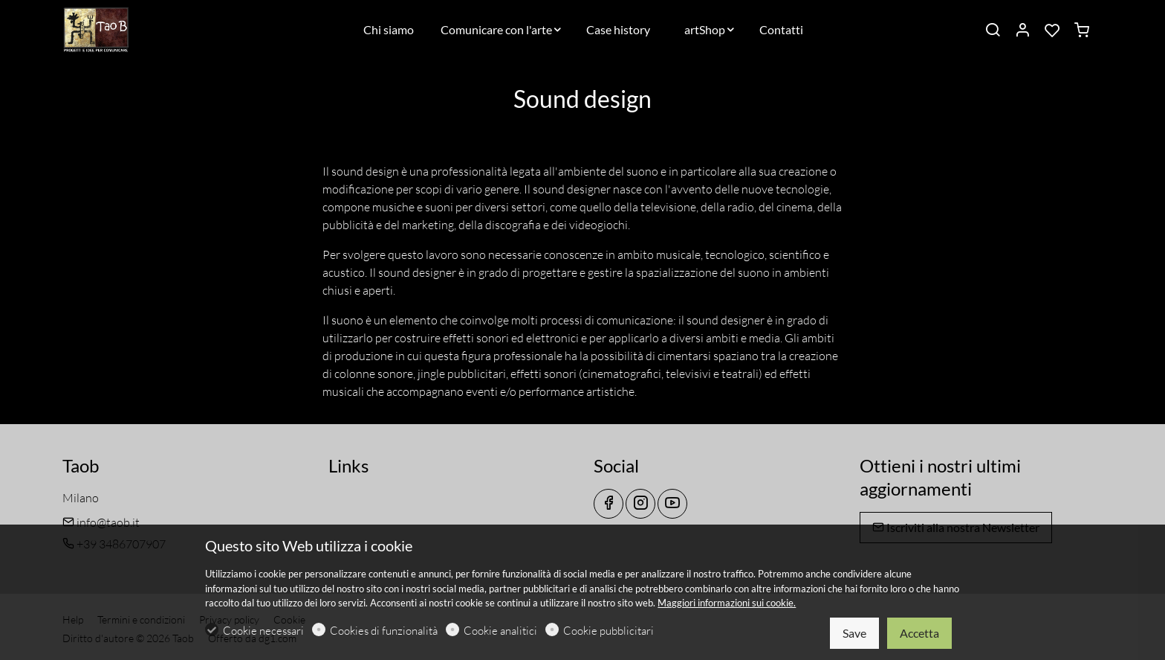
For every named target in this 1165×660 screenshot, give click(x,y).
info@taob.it (101, 522)
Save (854, 633)
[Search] (992, 30)
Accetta (919, 633)
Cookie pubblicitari (608, 631)
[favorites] (1052, 30)
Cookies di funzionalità (384, 631)
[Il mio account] (1022, 30)
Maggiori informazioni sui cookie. (727, 603)
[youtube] (672, 504)
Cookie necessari (263, 631)
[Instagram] (640, 504)
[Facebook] (608, 504)
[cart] (1082, 30)
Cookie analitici (500, 631)
